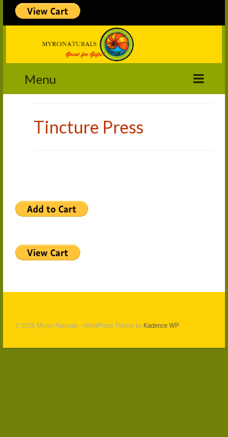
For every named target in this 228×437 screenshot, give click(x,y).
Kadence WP (161, 325)
